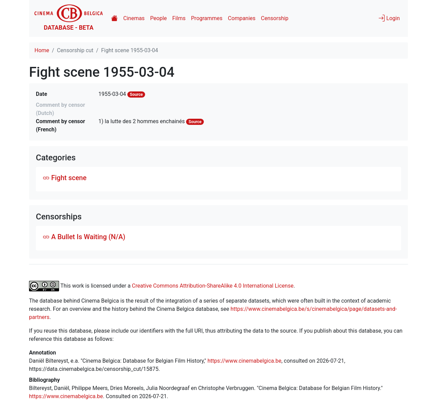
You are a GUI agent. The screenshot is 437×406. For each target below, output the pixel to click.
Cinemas (134, 18)
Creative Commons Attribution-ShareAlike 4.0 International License (212, 285)
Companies (242, 18)
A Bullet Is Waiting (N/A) (84, 237)
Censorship (274, 18)
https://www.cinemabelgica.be (245, 361)
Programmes (207, 18)
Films (179, 18)
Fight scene (64, 178)
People (158, 18)
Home (41, 50)
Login (389, 18)
